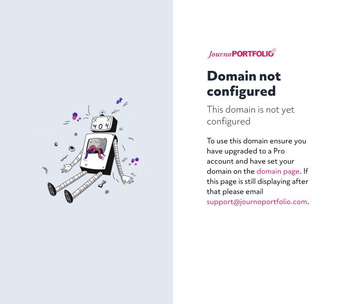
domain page (278, 171)
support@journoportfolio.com (257, 201)
